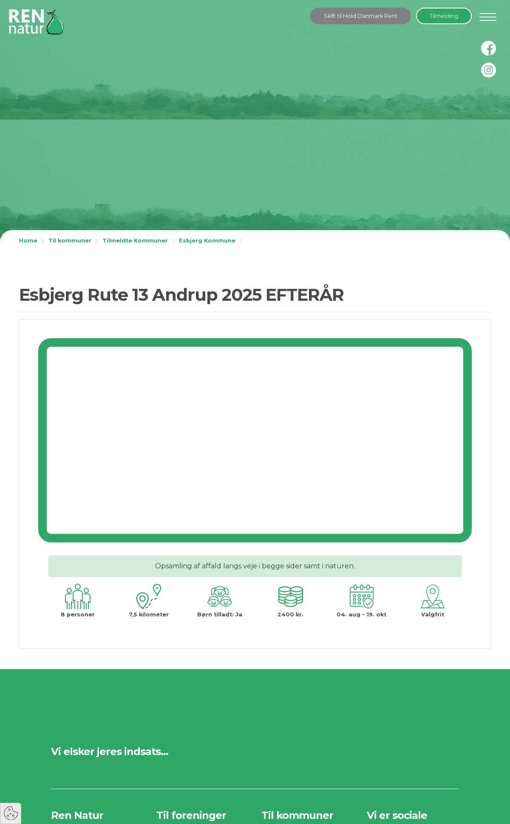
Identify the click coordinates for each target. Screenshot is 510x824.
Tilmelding (444, 16)
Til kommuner (69, 240)
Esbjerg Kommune (207, 240)
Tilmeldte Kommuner (135, 240)
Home (28, 240)
